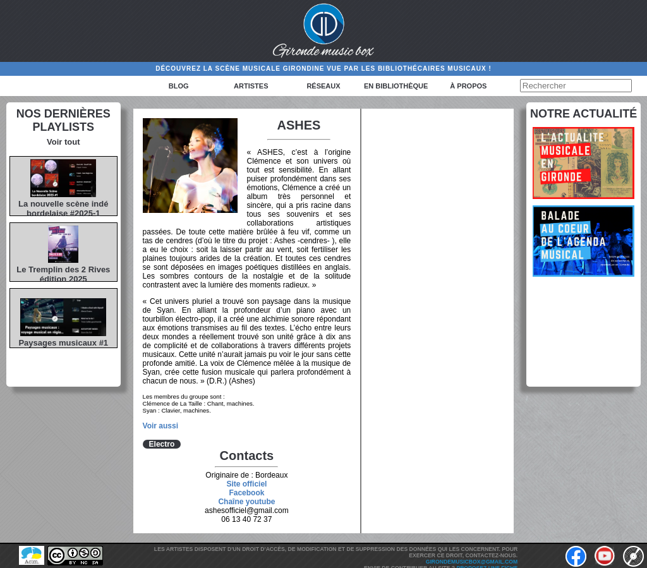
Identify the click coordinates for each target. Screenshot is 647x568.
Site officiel (246, 484)
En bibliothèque (396, 86)
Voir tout (63, 142)
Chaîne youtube (246, 501)
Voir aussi (160, 425)
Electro (162, 444)
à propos (468, 86)
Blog (179, 86)
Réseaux (323, 86)
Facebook (246, 492)
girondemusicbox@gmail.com (471, 562)
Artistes (251, 86)
